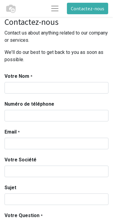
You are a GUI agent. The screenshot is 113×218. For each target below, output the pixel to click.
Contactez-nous (87, 8)
